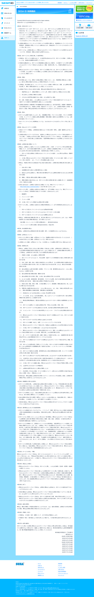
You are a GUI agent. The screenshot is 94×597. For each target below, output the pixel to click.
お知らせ (40, 565)
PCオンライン (41, 573)
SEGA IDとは (41, 567)
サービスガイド (41, 569)
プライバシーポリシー (63, 573)
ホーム (39, 563)
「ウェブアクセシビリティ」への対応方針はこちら (25, 593)
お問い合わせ (81, 2)
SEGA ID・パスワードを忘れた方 (84, 20)
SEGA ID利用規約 (62, 571)
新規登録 (60, 2)
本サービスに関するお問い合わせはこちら (51, 587)
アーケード (40, 571)
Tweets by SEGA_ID (82, 36)
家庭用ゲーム (41, 575)
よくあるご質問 (73, 2)
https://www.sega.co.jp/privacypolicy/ (29, 186)
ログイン (66, 2)
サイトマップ (89, 2)
